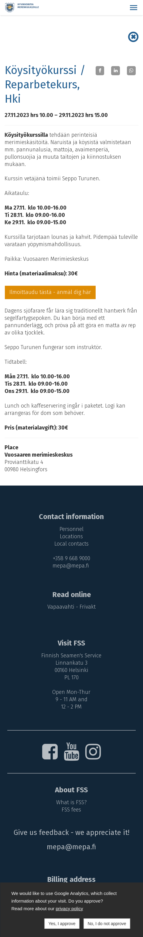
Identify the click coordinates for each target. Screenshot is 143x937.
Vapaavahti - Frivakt (71, 606)
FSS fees (71, 809)
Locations (71, 536)
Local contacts (71, 543)
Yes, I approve (61, 923)
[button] (133, 7)
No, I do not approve (107, 923)
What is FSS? (71, 802)
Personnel (71, 529)
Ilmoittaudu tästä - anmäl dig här (50, 292)
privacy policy (69, 908)
